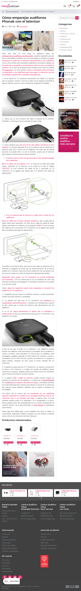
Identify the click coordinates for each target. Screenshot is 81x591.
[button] (39, 498)
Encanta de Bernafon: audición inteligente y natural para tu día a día (71, 72)
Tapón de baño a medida (17, 491)
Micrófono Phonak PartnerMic (21, 436)
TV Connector (7, 70)
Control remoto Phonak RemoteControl (35, 436)
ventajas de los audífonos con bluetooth (17, 56)
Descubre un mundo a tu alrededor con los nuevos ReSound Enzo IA (71, 79)
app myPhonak (48, 380)
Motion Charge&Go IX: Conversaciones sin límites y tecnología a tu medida (71, 91)
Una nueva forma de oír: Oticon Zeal (71, 60)
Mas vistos (7, 485)
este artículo (38, 405)
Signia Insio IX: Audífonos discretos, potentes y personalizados (71, 85)
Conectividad (23, 27)
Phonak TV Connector (8, 436)
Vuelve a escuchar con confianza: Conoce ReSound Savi (71, 97)
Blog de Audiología (12, 12)
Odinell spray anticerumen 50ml (43, 491)
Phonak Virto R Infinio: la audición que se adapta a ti (71, 66)
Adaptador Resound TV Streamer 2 (69, 491)
